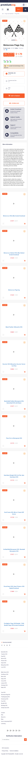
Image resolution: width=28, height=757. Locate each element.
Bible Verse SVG (5, 672)
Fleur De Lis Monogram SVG (14, 438)
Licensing (3, 723)
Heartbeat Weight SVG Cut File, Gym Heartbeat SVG (14, 476)
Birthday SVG (4, 705)
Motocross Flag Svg (14, 290)
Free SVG (3, 701)
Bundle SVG (4, 703)
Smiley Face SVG (5, 707)
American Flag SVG (5, 694)
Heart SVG (3, 662)
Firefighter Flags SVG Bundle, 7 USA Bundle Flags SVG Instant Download (14, 624)
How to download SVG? (6, 721)
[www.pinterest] (9, 645)
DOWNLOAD (14, 103)
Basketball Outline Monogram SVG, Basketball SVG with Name (14, 402)
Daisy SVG (3, 678)
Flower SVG (3, 660)
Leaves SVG (4, 683)
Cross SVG (3, 680)
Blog (2, 719)
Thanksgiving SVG (5, 696)
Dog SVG (3, 656)
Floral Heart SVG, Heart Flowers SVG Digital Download (14, 587)
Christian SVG (4, 685)
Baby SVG (3, 687)
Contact (3, 712)
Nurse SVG (3, 658)
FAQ (2, 714)
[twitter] (4, 645)
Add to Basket (14, 96)
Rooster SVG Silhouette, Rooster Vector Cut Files (14, 365)
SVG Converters (5, 748)
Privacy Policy (5, 750)
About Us (3, 717)
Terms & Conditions (14, 750)
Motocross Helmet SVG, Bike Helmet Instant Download (14, 253)
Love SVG (3, 667)
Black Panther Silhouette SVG (14, 327)
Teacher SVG (4, 654)
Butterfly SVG (4, 652)
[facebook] (2, 645)
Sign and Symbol (9, 13)
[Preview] (3, 224)
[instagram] (7, 645)
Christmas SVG (4, 699)
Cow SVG (3, 692)
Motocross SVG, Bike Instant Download (14, 216)
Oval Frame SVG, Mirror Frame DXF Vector (14, 513)
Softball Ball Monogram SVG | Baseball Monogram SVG (14, 550)
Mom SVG (3, 676)
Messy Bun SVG (5, 665)
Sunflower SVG (4, 674)
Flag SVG (17, 13)
